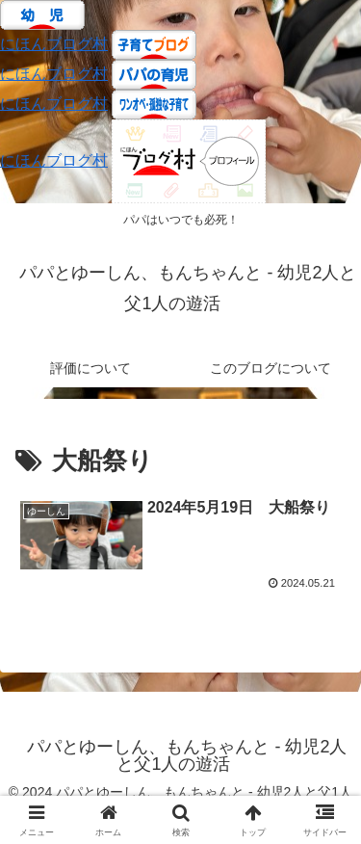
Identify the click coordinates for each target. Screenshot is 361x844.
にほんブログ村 (54, 44)
